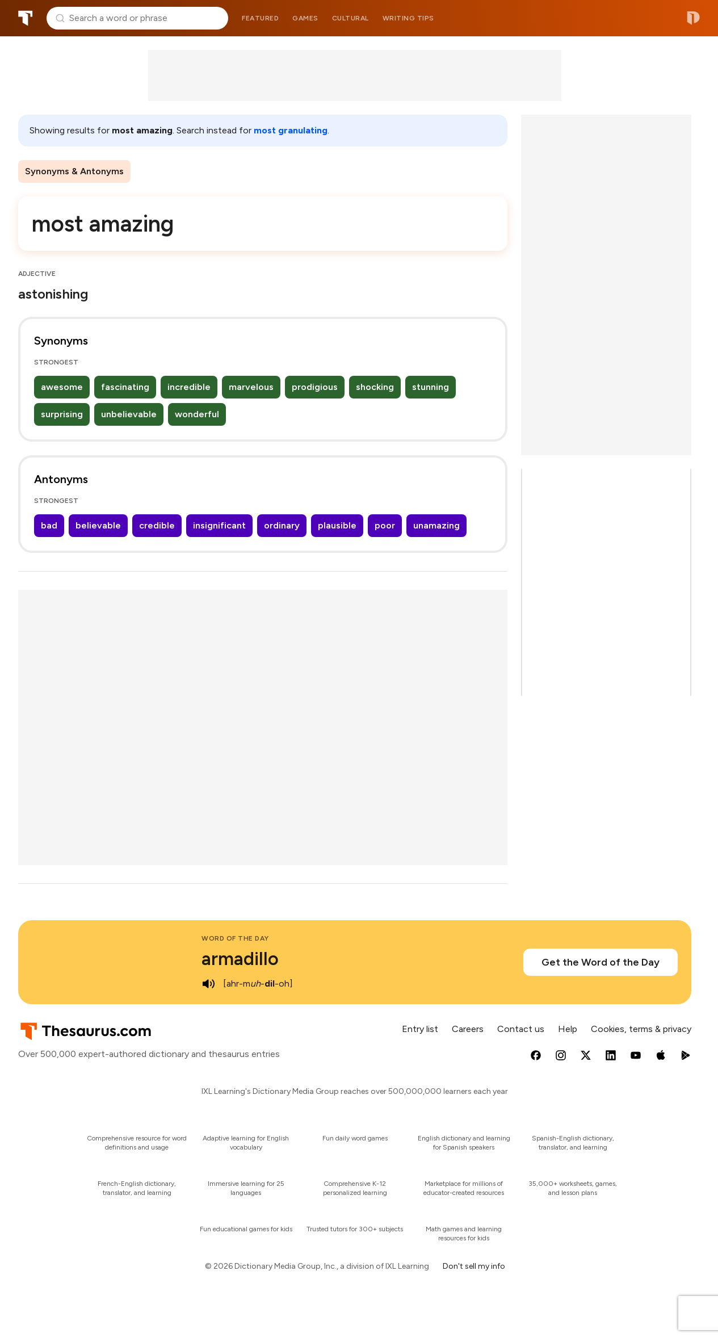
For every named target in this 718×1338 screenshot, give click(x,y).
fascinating (125, 386)
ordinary (282, 525)
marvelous (251, 386)
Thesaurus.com (25, 18)
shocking (375, 386)
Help (567, 1029)
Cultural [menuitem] (350, 18)
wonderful (197, 414)
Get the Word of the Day (600, 962)
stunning (430, 386)
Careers (468, 1029)
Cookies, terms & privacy (641, 1029)
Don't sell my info (474, 1266)
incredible (189, 386)
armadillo (240, 959)
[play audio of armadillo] (208, 984)
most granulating (290, 130)
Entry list (420, 1029)
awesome (62, 386)
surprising (62, 414)
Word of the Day (235, 938)
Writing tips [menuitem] (408, 18)
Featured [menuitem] (260, 18)
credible (157, 525)
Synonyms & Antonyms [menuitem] (74, 171)
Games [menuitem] (305, 18)
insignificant (219, 525)
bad (49, 525)
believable (98, 525)
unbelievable (129, 414)
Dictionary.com (693, 18)
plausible (337, 525)
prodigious (315, 386)
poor (385, 525)
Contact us (520, 1029)
